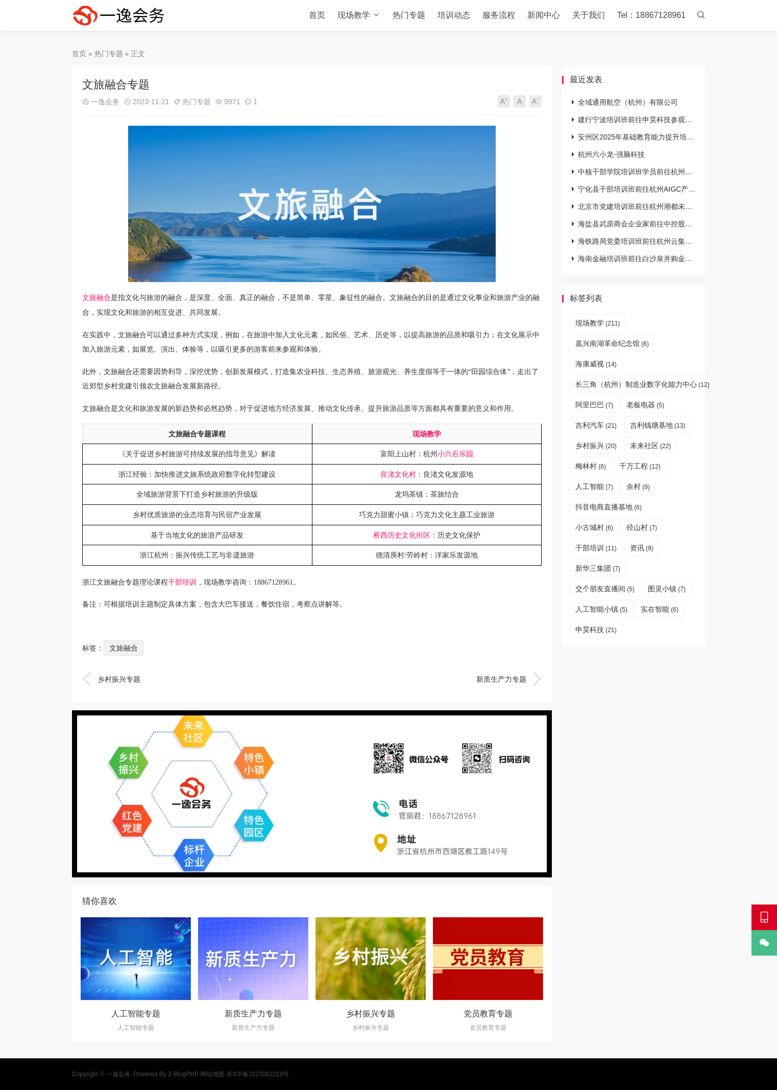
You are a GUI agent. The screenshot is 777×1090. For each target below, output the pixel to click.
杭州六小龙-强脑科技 (611, 154)
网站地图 (212, 1074)
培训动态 (454, 15)
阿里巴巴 (594, 405)
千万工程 (640, 466)
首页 (317, 15)
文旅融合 (96, 298)
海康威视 (596, 364)
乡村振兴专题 (111, 679)
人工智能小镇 (601, 609)
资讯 (641, 548)
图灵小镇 (667, 589)
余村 (638, 486)
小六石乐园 (455, 454)
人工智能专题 (135, 1013)
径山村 (641, 527)
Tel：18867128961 (651, 15)
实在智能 (659, 609)
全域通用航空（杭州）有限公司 (628, 102)
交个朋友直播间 (605, 589)
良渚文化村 (398, 474)
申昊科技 (596, 629)
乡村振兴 (596, 446)
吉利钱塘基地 (658, 425)
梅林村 (590, 466)
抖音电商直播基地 (608, 507)
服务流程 (498, 15)
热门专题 (409, 15)
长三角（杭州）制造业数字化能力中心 (642, 384)
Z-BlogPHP (183, 1074)
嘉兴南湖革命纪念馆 (612, 343)
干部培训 (182, 582)
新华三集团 (597, 568)
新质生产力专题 (509, 679)
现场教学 (353, 15)
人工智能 (594, 486)
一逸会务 (105, 102)
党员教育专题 (488, 1013)
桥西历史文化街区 (401, 535)
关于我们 (588, 15)
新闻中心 (543, 15)
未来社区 (650, 446)
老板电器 (645, 405)
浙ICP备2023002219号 (257, 1074)
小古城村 (594, 527)
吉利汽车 (596, 425)
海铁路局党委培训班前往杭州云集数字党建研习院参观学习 (671, 241)
